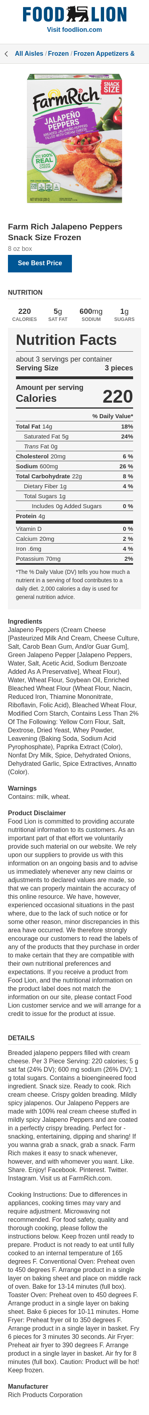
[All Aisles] (74, 14)
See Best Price (40, 263)
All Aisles (29, 53)
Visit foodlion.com (74, 29)
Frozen (58, 53)
